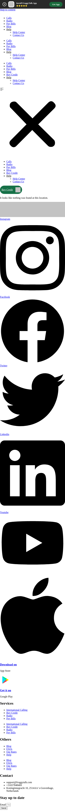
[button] (32, 122)
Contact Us (18, 35)
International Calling (16, 710)
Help (8, 29)
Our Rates (11, 751)
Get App (56, 4)
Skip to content (7, 9)
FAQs (9, 749)
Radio (9, 20)
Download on (8, 664)
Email (3, 804)
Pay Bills (11, 23)
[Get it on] (5, 684)
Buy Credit (12, 74)
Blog (8, 26)
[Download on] (32, 658)
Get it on (5, 690)
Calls (9, 18)
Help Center (19, 32)
